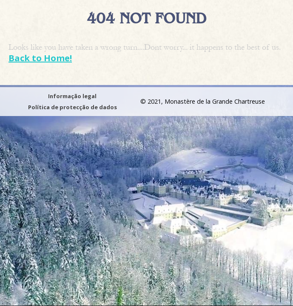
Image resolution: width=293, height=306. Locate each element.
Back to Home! (40, 58)
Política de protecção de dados (72, 107)
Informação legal (72, 96)
